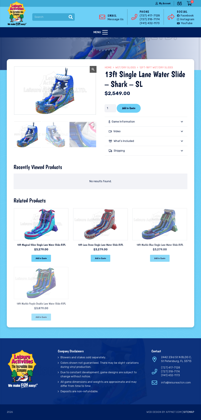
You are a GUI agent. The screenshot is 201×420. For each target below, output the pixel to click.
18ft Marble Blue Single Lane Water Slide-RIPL (159, 244)
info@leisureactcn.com (176, 382)
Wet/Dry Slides (125, 67)
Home (108, 67)
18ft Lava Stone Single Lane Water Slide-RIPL (100, 244)
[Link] (18, 13)
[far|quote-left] (180, 2)
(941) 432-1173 (170, 375)
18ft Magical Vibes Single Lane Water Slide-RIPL (41, 244)
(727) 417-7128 (170, 367)
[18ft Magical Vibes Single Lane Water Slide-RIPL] (41, 209)
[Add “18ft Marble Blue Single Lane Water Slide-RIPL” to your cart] (160, 258)
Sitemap (188, 412)
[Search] (53, 17)
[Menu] (100, 32)
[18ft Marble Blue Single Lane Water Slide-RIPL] (159, 209)
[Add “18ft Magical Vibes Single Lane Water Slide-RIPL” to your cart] (41, 258)
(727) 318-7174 (170, 371)
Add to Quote (128, 108)
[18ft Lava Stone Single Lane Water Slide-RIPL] (100, 209)
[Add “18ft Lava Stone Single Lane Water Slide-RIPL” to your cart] (100, 258)
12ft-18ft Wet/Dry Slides (156, 67)
